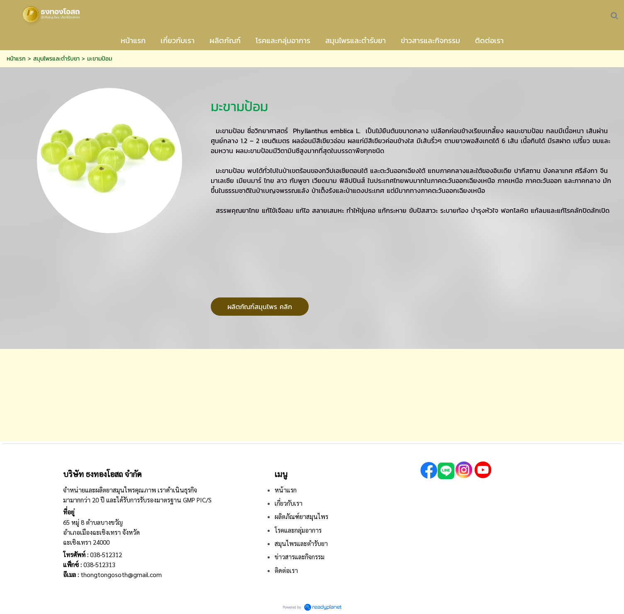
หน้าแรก (16, 58)
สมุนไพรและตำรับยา (56, 58)
